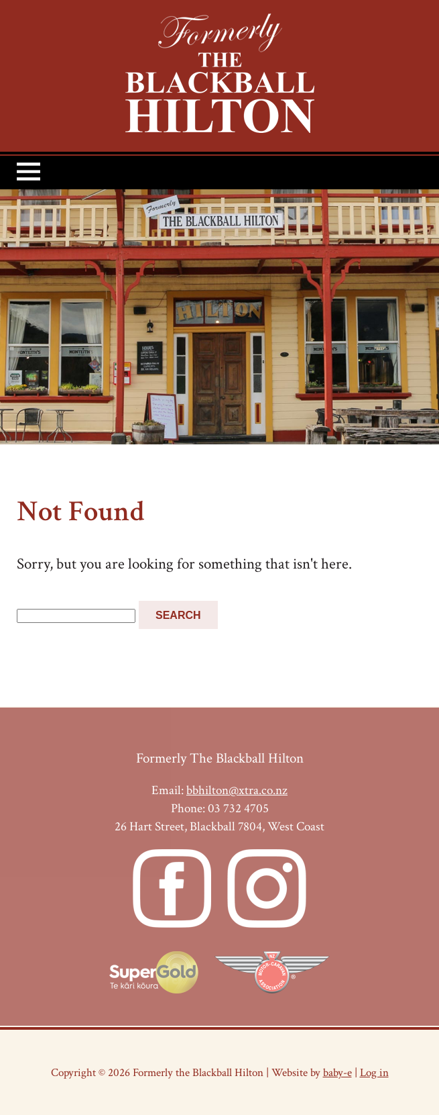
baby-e (337, 1072)
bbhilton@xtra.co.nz (237, 790)
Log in (374, 1072)
